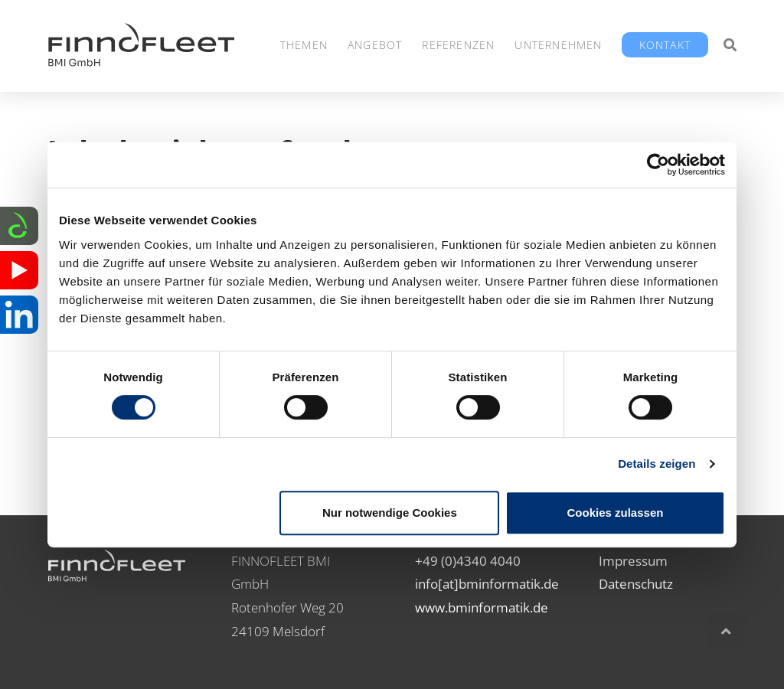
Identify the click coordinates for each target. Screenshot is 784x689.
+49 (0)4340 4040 (468, 561)
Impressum (633, 561)
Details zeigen (656, 463)
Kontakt (665, 45)
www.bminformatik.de (481, 607)
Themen (304, 45)
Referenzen (458, 45)
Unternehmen (558, 45)
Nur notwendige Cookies (389, 512)
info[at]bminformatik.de (487, 584)
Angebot (375, 45)
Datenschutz (636, 584)
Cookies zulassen (615, 512)
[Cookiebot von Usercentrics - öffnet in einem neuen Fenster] (658, 164)
